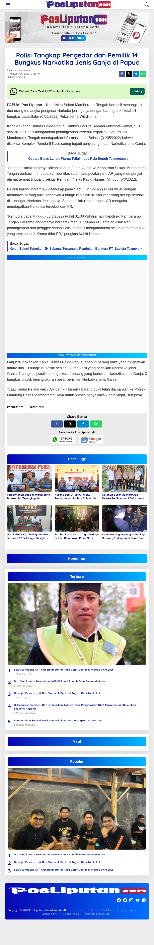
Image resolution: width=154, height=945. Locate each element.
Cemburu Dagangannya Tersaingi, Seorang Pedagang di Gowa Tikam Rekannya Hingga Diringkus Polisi (124, 536)
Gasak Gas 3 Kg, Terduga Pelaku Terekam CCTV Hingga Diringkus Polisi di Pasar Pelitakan (27, 536)
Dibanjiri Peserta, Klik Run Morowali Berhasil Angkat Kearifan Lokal (57, 693)
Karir (94, 910)
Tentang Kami (124, 910)
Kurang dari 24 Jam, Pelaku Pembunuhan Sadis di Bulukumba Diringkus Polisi (76, 496)
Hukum (11, 76)
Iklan (83, 910)
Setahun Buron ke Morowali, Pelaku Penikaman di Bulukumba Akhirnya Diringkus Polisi (123, 496)
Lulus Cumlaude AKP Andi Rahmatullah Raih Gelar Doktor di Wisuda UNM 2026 (63, 669)
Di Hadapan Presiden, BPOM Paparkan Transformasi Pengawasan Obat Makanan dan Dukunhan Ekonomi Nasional (75, 706)
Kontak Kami (49, 913)
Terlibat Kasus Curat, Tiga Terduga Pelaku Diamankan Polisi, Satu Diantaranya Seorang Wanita (77, 536)
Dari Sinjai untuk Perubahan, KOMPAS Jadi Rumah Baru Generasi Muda (59, 681)
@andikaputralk (56, 910)
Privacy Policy (70, 913)
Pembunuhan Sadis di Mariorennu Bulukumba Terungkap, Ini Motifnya (28, 496)
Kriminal (20, 76)
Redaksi (106, 910)
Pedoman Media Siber (97, 913)
